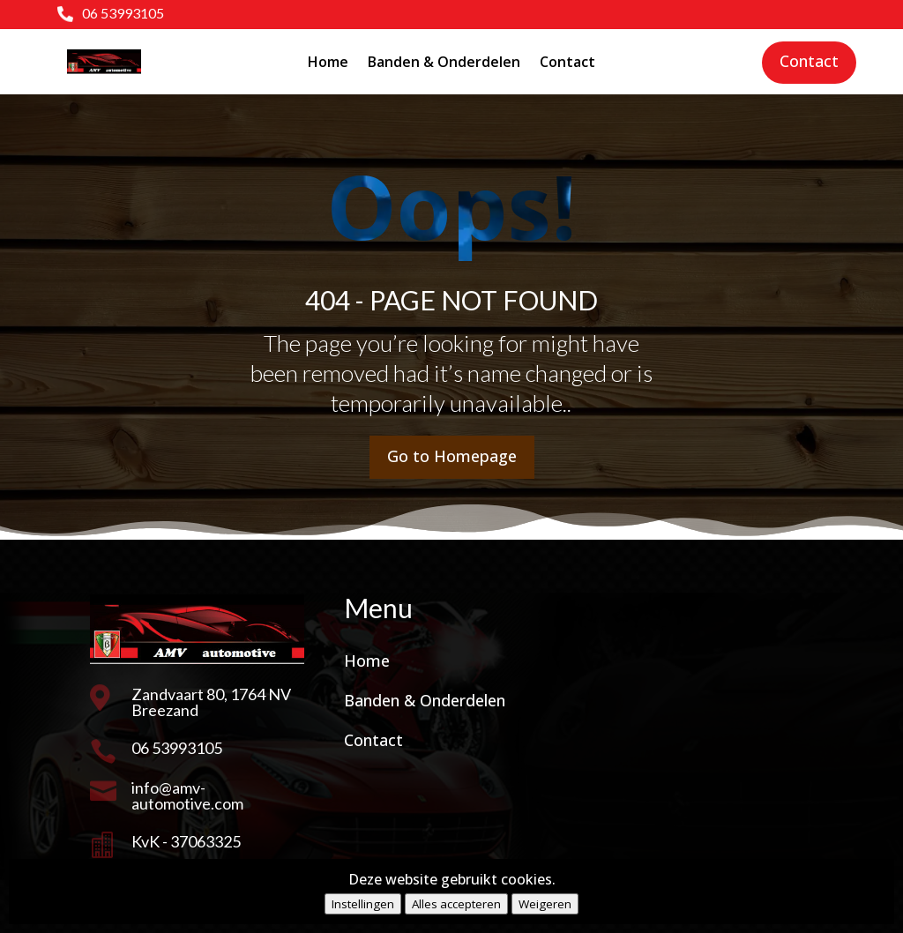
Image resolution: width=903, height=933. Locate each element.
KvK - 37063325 (186, 841)
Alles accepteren (456, 904)
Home (328, 61)
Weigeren (545, 904)
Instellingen (363, 904)
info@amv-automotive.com (187, 795)
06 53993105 (123, 12)
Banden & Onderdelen (444, 61)
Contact (567, 61)
